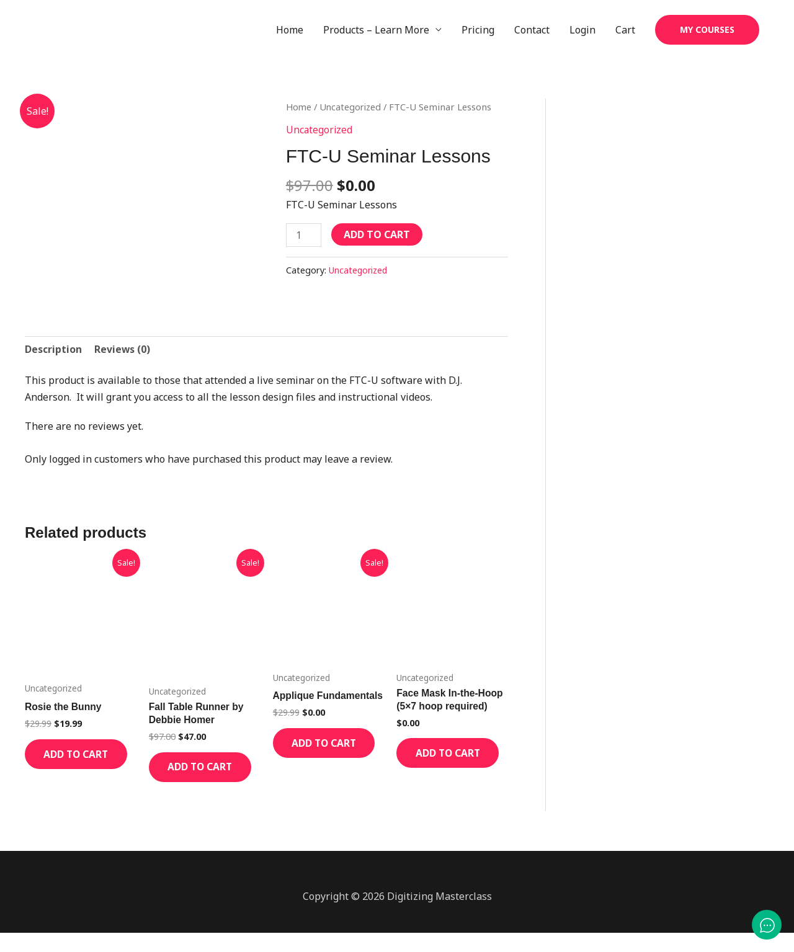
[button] (707, 30)
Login (582, 30)
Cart (625, 30)
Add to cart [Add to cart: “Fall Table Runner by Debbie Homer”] (193, 777)
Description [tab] (54, 350)
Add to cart (377, 235)
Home (289, 30)
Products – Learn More (376, 30)
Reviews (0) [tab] (123, 350)
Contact (532, 30)
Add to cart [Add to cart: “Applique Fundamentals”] (317, 763)
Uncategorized (352, 108)
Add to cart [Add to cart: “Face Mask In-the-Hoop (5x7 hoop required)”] (440, 763)
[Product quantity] (304, 236)
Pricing (478, 30)
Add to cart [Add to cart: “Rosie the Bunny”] (68, 764)
